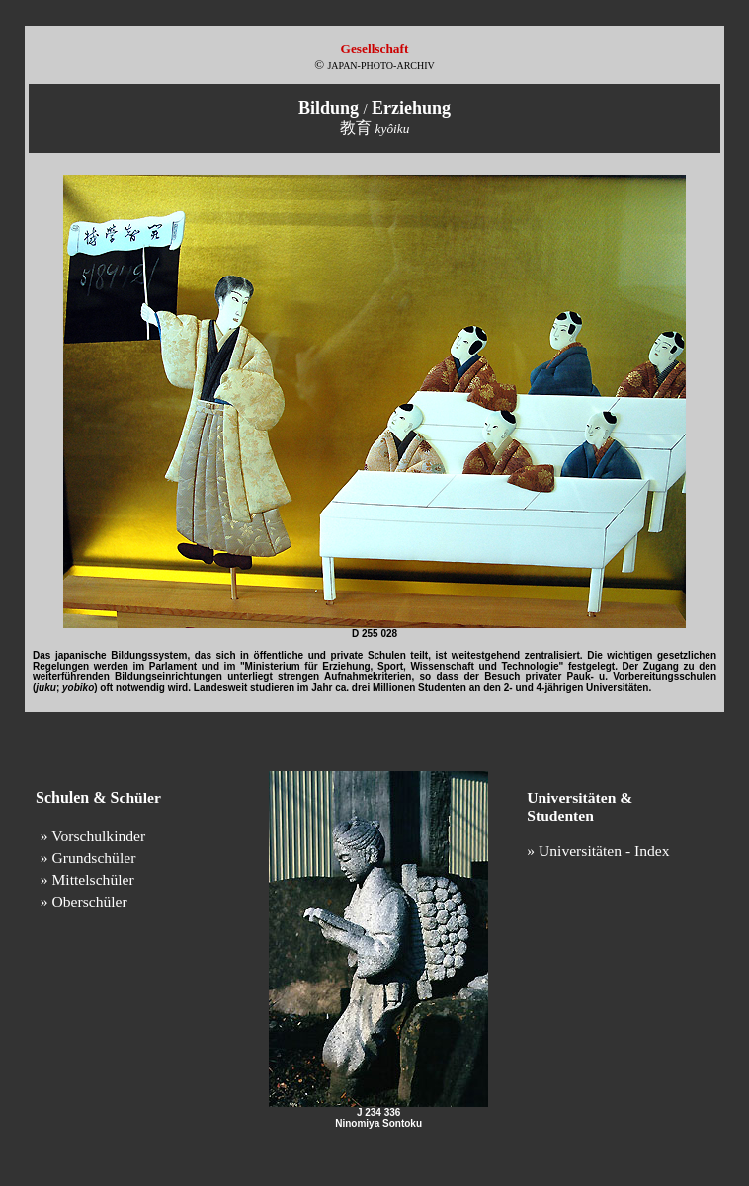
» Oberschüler (84, 901)
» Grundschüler (88, 857)
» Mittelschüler (87, 879)
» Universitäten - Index (598, 850)
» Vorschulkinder (93, 836)
